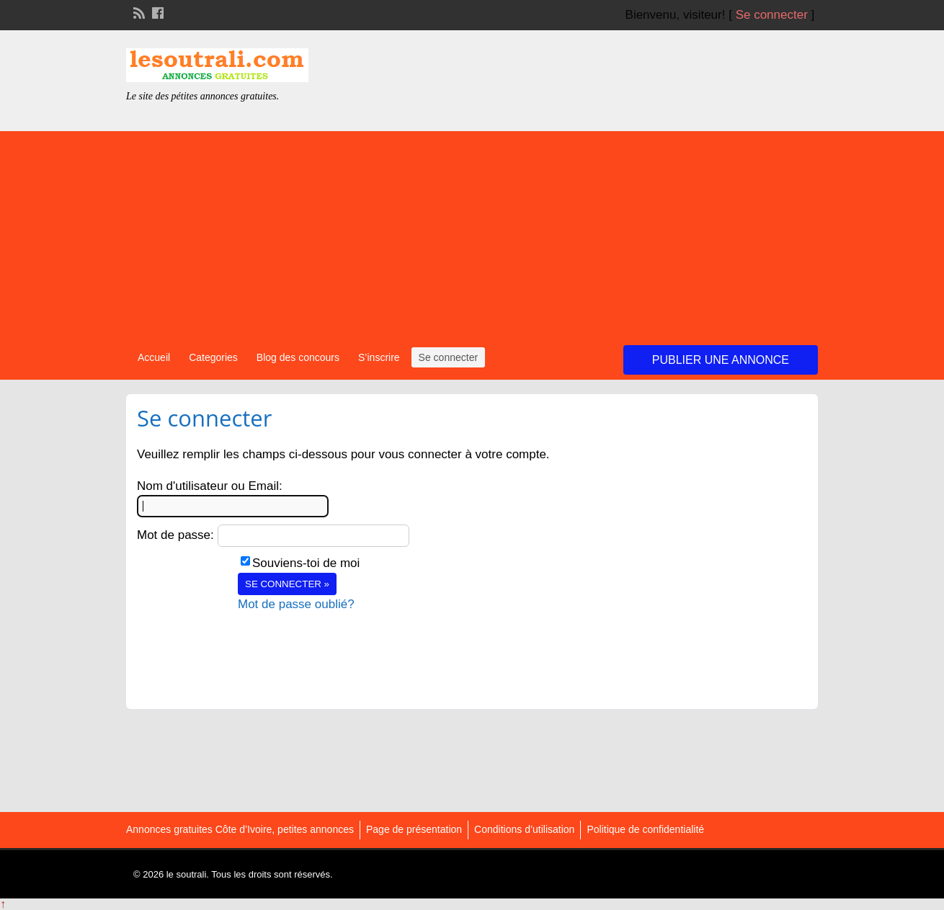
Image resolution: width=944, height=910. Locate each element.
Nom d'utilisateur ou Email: (209, 486)
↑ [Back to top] (3, 904)
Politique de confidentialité (645, 829)
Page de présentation (414, 829)
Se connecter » (287, 584)
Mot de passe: (175, 535)
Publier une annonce (720, 360)
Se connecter (772, 15)
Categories (213, 357)
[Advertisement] (472, 232)
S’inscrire (379, 357)
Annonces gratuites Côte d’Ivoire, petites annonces (240, 829)
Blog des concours (298, 357)
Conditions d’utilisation (524, 829)
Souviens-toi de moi (306, 563)
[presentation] (347, 641)
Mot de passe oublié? (296, 604)
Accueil (154, 357)
